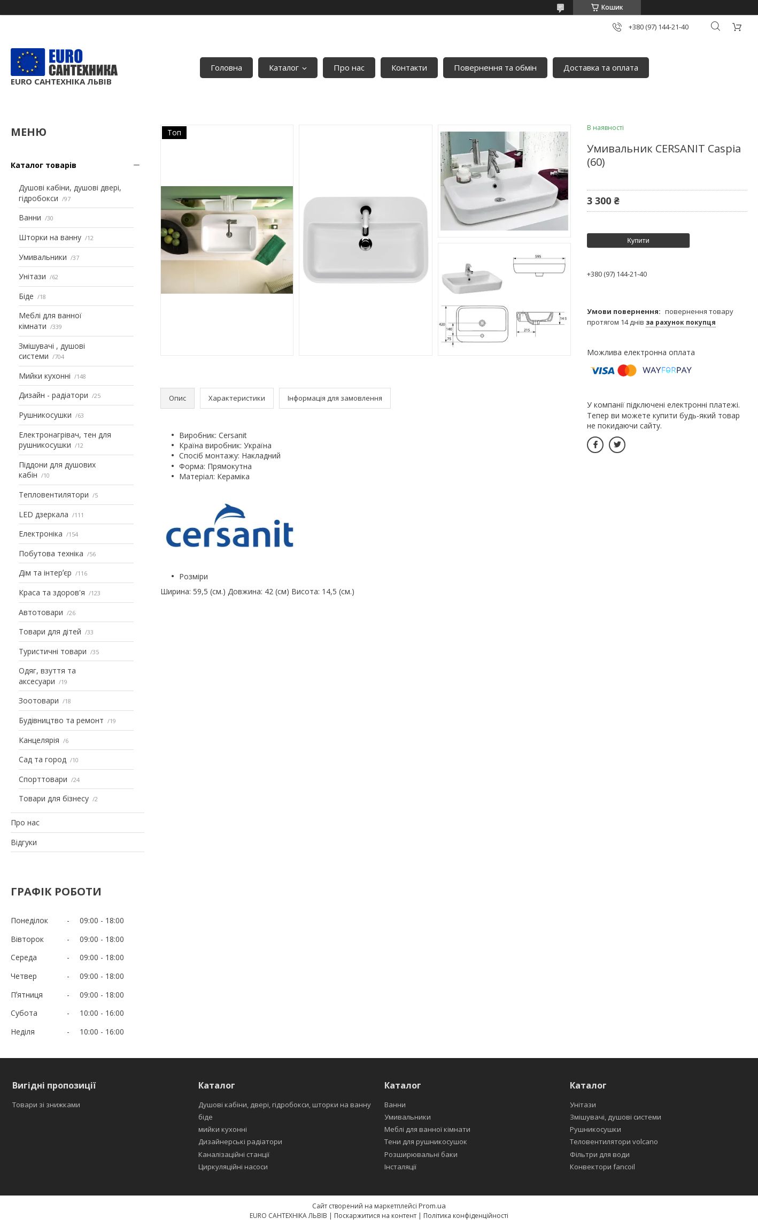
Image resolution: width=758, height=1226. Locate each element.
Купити (638, 240)
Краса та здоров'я (52, 592)
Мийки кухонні (45, 376)
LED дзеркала (43, 514)
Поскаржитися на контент (375, 1215)
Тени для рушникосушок (425, 1141)
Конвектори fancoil (602, 1166)
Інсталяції (400, 1166)
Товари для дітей (50, 631)
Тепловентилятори (54, 494)
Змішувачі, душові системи (615, 1117)
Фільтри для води (600, 1154)
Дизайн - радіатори (53, 395)
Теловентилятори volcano (614, 1141)
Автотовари (41, 612)
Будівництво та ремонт (61, 720)
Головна (226, 67)
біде (205, 1117)
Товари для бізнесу (54, 798)
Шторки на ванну (50, 237)
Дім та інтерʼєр (45, 573)
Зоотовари (39, 700)
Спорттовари (43, 779)
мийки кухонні (222, 1129)
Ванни (30, 217)
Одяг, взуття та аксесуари (47, 675)
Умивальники (43, 257)
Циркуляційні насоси (233, 1166)
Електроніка (41, 533)
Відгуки (24, 842)
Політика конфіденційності (465, 1215)
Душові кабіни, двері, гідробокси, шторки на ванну (284, 1104)
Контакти (409, 67)
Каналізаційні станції (233, 1154)
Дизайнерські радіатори (240, 1141)
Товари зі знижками (46, 1104)
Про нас (349, 67)
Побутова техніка (51, 553)
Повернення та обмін (495, 67)
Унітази (32, 276)
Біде (26, 296)
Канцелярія (39, 740)
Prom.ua (432, 1205)
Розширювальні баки (421, 1154)
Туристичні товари (53, 651)
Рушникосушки (45, 415)
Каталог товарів (43, 165)
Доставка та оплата (600, 67)
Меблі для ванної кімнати (427, 1129)
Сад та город (42, 759)
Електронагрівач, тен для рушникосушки (65, 440)
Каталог (284, 67)
